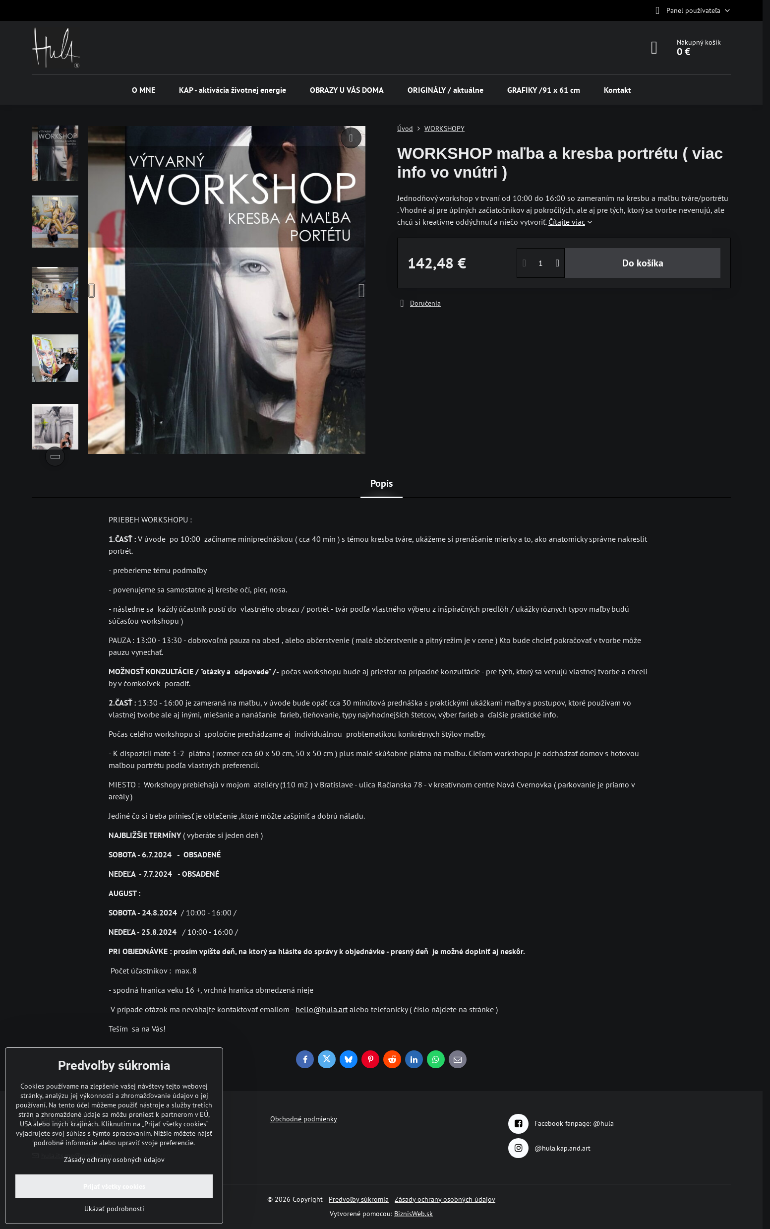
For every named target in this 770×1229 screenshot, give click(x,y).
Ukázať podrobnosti (114, 1208)
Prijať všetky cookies (114, 1186)
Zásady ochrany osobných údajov (445, 1199)
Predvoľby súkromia (359, 1199)
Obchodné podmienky (303, 1118)
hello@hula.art (322, 1009)
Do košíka (642, 263)
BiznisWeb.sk (413, 1213)
